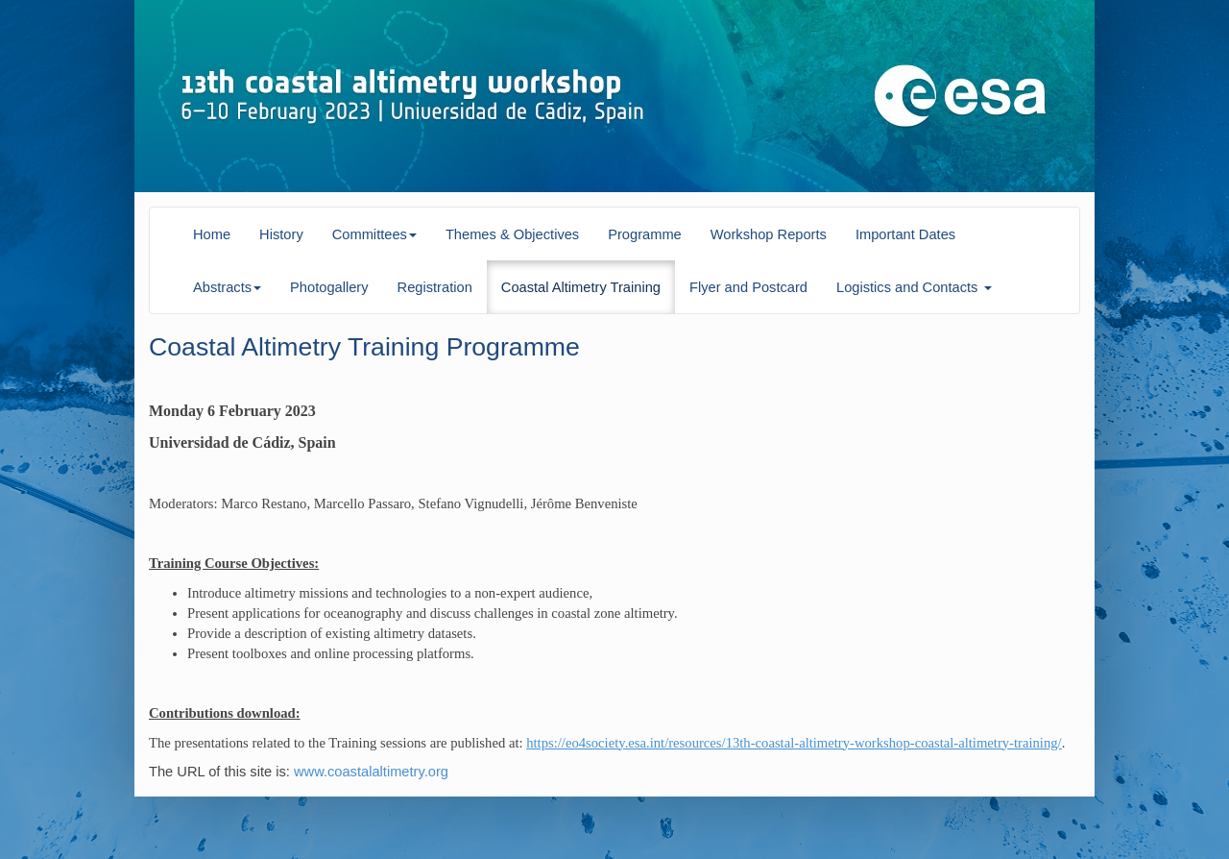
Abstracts (227, 287)
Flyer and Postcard (748, 287)
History (281, 234)
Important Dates (905, 234)
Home (211, 234)
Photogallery (329, 287)
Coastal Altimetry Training (581, 287)
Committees (374, 234)
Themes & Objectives (512, 234)
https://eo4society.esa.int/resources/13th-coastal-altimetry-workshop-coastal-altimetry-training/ (793, 742)
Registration (435, 287)
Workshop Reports (769, 234)
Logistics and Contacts (914, 287)
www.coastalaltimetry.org (369, 771)
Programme (645, 234)
